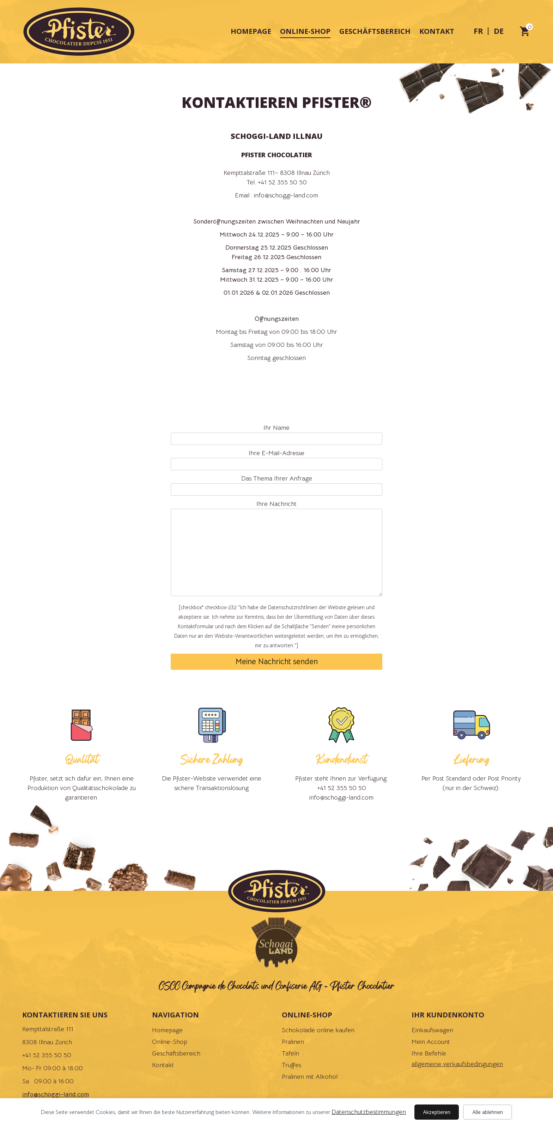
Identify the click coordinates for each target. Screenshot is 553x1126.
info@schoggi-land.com (55, 1094)
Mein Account (431, 1042)
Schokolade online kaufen (318, 1030)
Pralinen (293, 1042)
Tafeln (290, 1053)
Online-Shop (305, 31)
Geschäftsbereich (375, 31)
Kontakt (436, 31)
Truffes (291, 1065)
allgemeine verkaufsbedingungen (457, 1064)
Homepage (251, 31)
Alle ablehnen (487, 1112)
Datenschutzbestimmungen (369, 1112)
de (499, 30)
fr (478, 30)
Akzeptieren (436, 1112)
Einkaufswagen (432, 1030)
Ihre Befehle (429, 1053)
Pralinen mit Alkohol (310, 1077)
